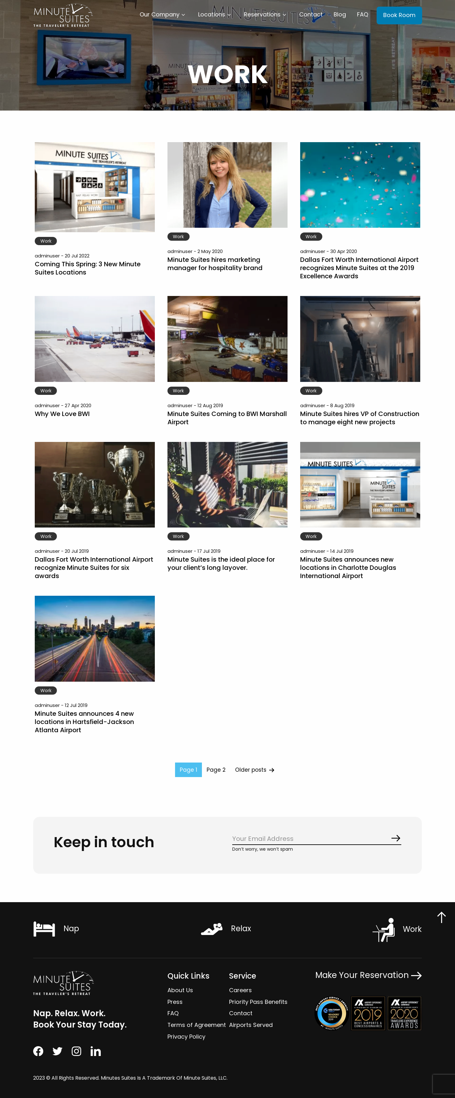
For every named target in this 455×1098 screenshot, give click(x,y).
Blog (340, 14)
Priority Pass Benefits (258, 1001)
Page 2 (216, 770)
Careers (240, 990)
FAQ (362, 14)
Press (175, 1001)
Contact (311, 14)
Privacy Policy (186, 1037)
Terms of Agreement (196, 1025)
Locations (211, 14)
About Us (180, 990)
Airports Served (251, 1025)
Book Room (399, 15)
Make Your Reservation (368, 974)
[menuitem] (163, 14)
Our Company (159, 14)
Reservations (262, 14)
